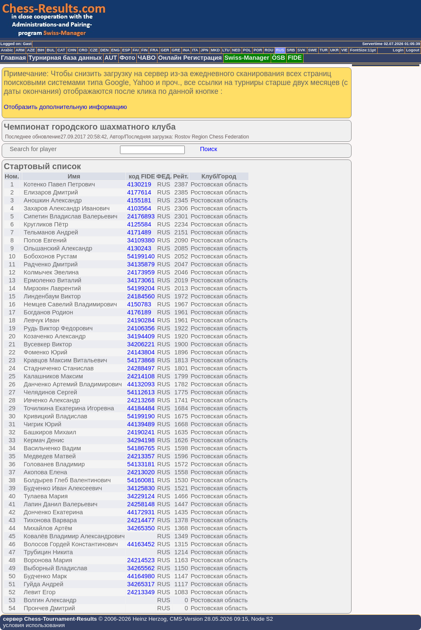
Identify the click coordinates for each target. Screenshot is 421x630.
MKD (215, 50)
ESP (126, 50)
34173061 (141, 280)
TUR (324, 50)
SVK (302, 50)
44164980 (141, 576)
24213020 (141, 472)
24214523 (141, 560)
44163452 (141, 544)
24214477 (141, 520)
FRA (154, 50)
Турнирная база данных (65, 57)
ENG (115, 50)
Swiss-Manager (246, 57)
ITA (195, 50)
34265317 (141, 584)
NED (236, 50)
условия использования (34, 625)
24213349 (141, 592)
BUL (51, 50)
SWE (312, 50)
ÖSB (278, 57)
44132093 (141, 384)
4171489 (139, 232)
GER (165, 50)
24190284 (141, 320)
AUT (110, 57)
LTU (225, 50)
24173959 (141, 272)
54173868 (141, 360)
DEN (104, 50)
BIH (40, 50)
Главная (13, 57)
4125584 (139, 224)
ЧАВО (147, 57)
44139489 (141, 424)
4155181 (139, 200)
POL (247, 50)
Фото (127, 57)
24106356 (141, 328)
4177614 (139, 192)
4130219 (139, 184)
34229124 (141, 496)
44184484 (141, 408)
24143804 (141, 352)
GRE (176, 50)
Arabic (7, 50)
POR (257, 50)
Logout (412, 50)
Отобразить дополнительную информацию (65, 107)
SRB (291, 50)
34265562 (141, 568)
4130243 (139, 248)
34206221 (141, 344)
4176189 (139, 312)
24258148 (141, 504)
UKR (334, 50)
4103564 (139, 208)
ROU (268, 50)
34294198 (141, 440)
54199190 (141, 416)
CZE (94, 50)
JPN (204, 50)
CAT (61, 50)
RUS (280, 50)
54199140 (141, 256)
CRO (83, 50)
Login (398, 50)
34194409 (141, 336)
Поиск (208, 149)
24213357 (141, 456)
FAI (136, 50)
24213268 (141, 400)
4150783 (139, 304)
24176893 (141, 216)
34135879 (141, 264)
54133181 (141, 464)
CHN (72, 50)
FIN (144, 50)
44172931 (141, 512)
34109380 (141, 240)
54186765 (141, 448)
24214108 (141, 376)
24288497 (141, 368)
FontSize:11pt (363, 50)
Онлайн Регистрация (190, 57)
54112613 (141, 392)
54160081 (141, 480)
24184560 (141, 296)
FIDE (294, 57)
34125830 (141, 488)
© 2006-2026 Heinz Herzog (131, 619)
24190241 (141, 432)
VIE (344, 50)
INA (186, 50)
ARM (20, 50)
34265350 (141, 528)
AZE (31, 50)
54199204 (141, 288)
